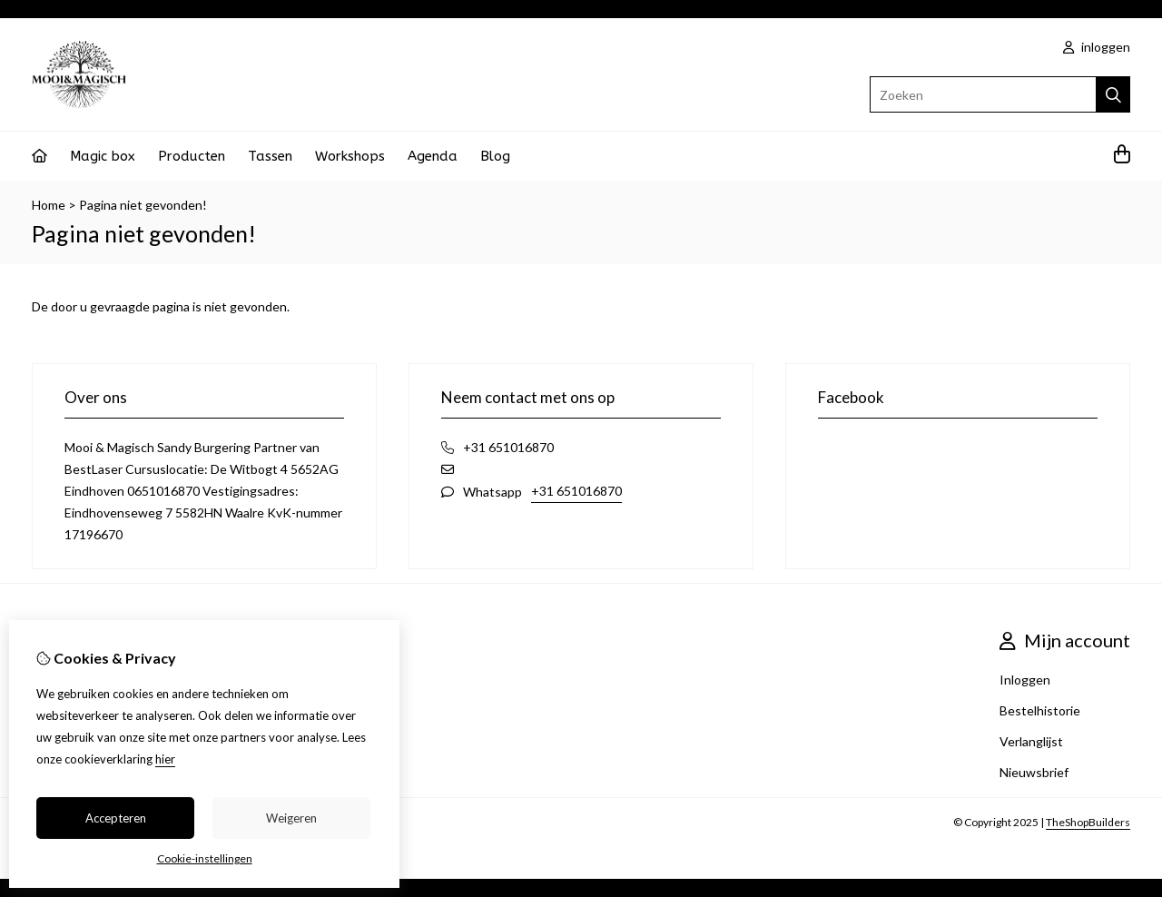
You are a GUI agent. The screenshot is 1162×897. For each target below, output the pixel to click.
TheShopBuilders (1088, 822)
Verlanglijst (1031, 741)
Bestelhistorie (1040, 710)
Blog (495, 156)
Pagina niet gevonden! (143, 204)
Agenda (433, 156)
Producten (191, 156)
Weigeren (291, 818)
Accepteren (115, 818)
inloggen (1096, 46)
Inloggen (1025, 679)
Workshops (350, 156)
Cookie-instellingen (204, 858)
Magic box (102, 156)
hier (165, 759)
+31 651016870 (576, 490)
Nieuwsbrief (1034, 772)
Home (48, 204)
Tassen (270, 156)
